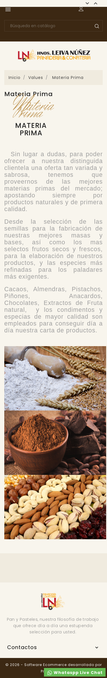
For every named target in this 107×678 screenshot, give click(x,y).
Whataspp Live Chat (75, 673)
